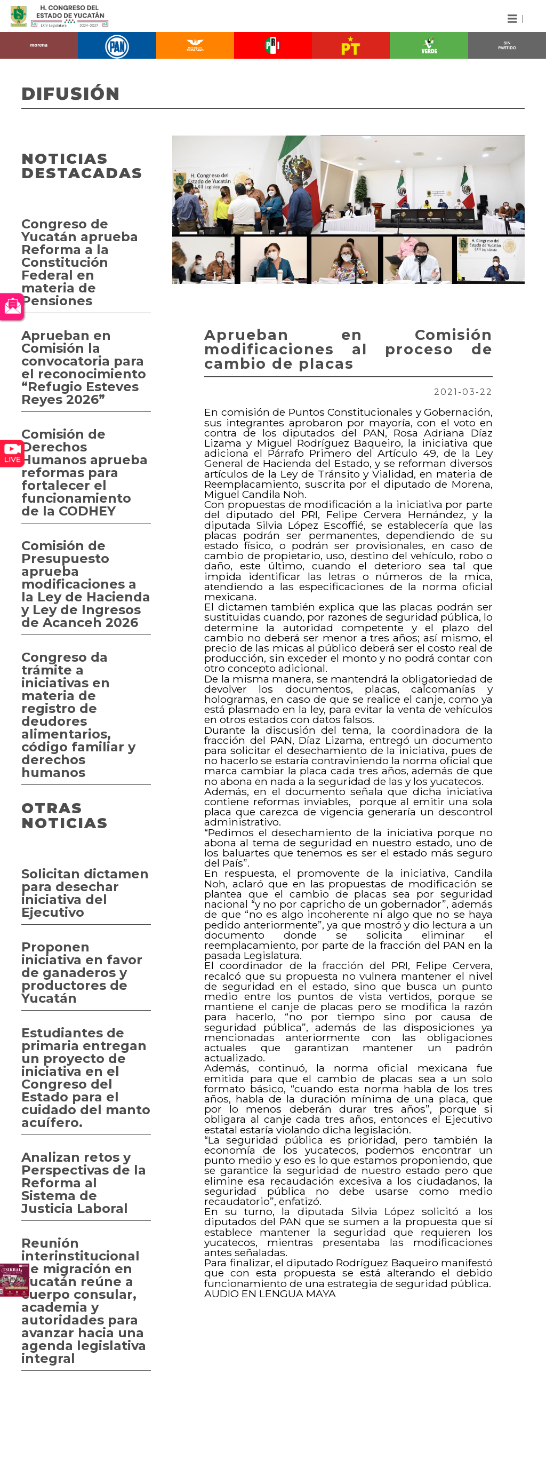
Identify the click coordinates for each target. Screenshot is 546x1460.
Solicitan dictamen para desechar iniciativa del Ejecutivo (85, 893)
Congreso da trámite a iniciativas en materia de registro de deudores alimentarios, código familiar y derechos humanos (78, 714)
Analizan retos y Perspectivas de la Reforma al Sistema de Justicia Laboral (83, 1182)
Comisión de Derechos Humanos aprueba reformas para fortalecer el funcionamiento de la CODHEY (84, 472)
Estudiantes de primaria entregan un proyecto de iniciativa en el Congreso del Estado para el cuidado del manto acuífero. (85, 1077)
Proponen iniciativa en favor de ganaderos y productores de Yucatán (81, 972)
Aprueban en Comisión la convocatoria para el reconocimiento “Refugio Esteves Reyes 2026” (83, 367)
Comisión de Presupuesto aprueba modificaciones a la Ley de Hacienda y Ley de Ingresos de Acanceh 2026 (85, 584)
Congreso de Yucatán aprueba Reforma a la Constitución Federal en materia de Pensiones (79, 262)
